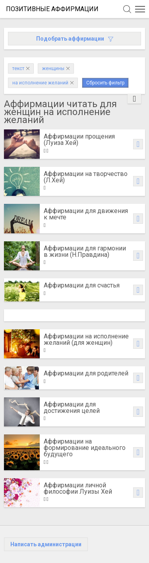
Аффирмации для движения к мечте (86, 214)
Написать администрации (45, 544)
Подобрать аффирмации (74, 38)
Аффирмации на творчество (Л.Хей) (86, 177)
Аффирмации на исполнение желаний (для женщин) (86, 339)
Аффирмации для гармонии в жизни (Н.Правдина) (85, 251)
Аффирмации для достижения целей (72, 407)
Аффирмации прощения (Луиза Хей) (79, 140)
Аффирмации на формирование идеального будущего (85, 448)
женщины (56, 68)
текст (20, 68)
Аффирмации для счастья (82, 285)
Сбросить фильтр (105, 83)
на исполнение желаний (43, 83)
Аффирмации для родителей (86, 373)
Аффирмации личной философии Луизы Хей (78, 488)
